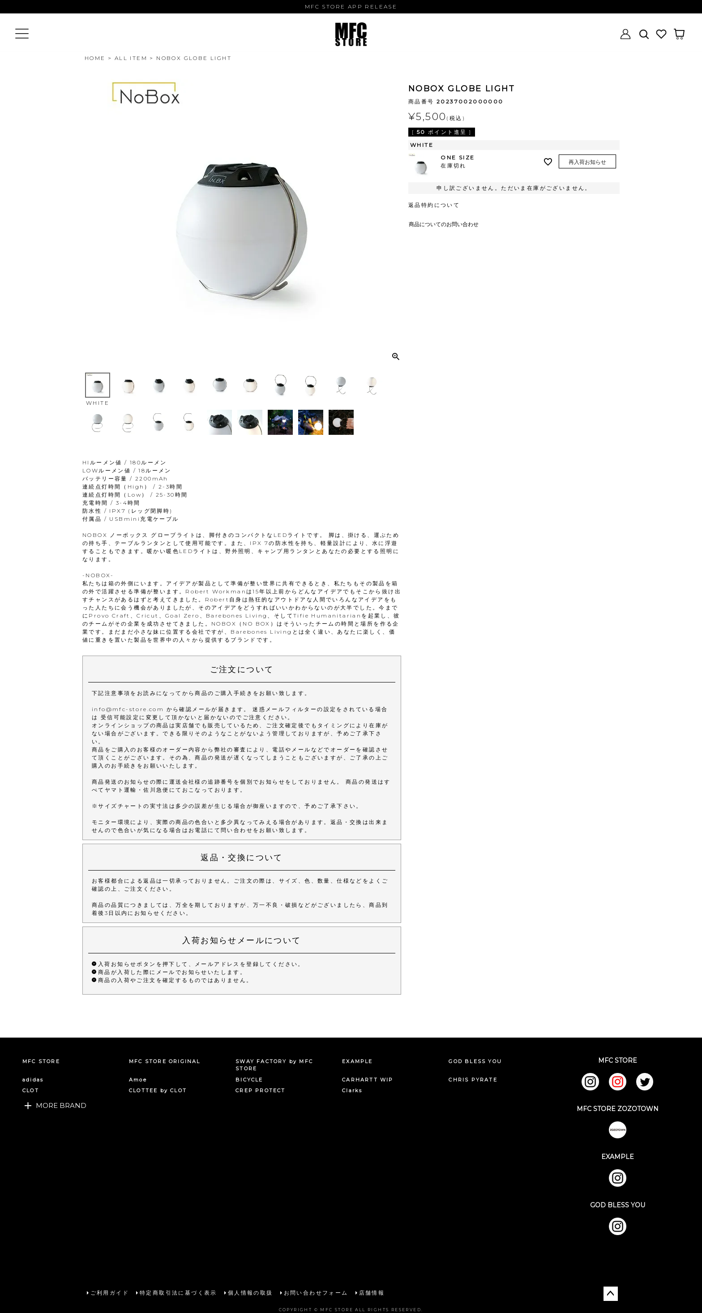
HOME (95, 58)
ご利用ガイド (109, 1292)
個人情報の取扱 (249, 1292)
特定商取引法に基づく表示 (177, 1292)
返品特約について (434, 205)
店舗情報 (371, 1292)
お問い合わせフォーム (315, 1292)
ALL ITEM (131, 58)
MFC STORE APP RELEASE (351, 6)
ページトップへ (611, 1292)
